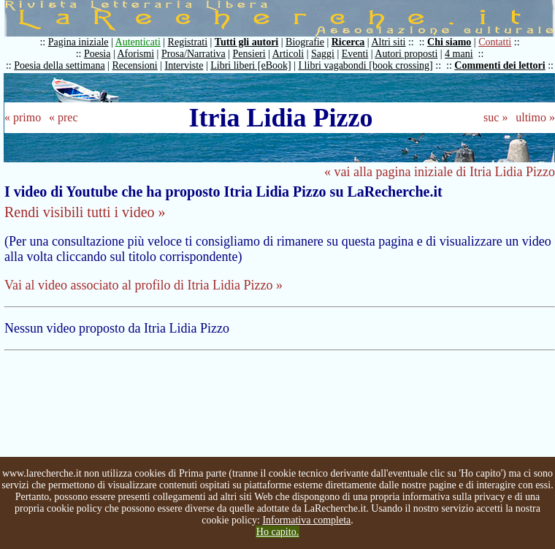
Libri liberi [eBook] (250, 65)
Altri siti (388, 42)
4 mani (459, 53)
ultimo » (535, 117)
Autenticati (138, 42)
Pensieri (249, 53)
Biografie (305, 42)
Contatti (494, 42)
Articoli (288, 53)
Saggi (322, 53)
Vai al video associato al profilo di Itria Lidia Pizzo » (143, 285)
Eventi (355, 53)
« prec (63, 117)
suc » (495, 117)
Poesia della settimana (59, 65)
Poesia (97, 53)
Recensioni (135, 65)
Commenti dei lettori (499, 65)
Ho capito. (277, 531)
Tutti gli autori (246, 42)
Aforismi (136, 53)
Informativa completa (306, 520)
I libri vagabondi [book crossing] (365, 65)
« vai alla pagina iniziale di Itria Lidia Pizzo (439, 171)
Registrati (187, 42)
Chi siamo (449, 42)
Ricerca (348, 42)
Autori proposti (406, 53)
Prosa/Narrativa (193, 53)
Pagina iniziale (78, 42)
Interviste (184, 65)
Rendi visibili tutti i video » (85, 212)
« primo (22, 117)
